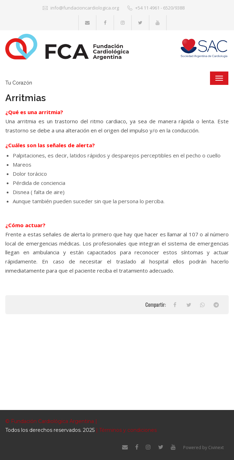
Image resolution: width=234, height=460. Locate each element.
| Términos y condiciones (126, 430)
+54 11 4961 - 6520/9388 (156, 8)
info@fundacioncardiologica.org (81, 8)
